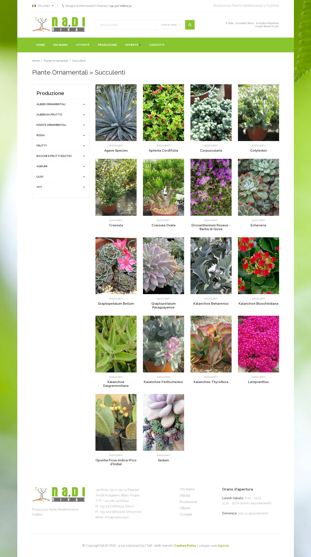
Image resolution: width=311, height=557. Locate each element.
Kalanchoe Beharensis (211, 304)
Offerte (131, 44)
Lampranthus (258, 382)
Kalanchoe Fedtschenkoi (163, 382)
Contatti (156, 44)
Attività (83, 44)
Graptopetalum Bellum (116, 304)
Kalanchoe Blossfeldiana (258, 304)
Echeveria (258, 225)
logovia (223, 545)
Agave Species (116, 150)
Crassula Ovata (163, 225)
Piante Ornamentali (56, 60)
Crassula (116, 225)
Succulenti (79, 60)
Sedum (163, 460)
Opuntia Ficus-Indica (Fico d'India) (115, 462)
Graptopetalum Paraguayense (163, 305)
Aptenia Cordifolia (163, 150)
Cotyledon (258, 150)
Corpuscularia (211, 150)
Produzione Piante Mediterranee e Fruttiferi (246, 6)
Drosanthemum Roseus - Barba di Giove (210, 227)
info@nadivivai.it (117, 517)
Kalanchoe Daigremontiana (116, 384)
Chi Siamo (60, 44)
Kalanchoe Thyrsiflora (211, 382)
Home (40, 44)
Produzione (107, 44)
